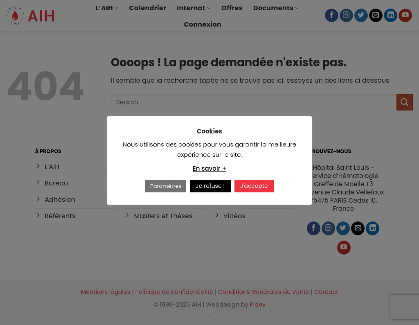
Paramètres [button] (165, 186)
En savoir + (209, 168)
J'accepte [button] (254, 186)
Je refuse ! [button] (210, 186)
